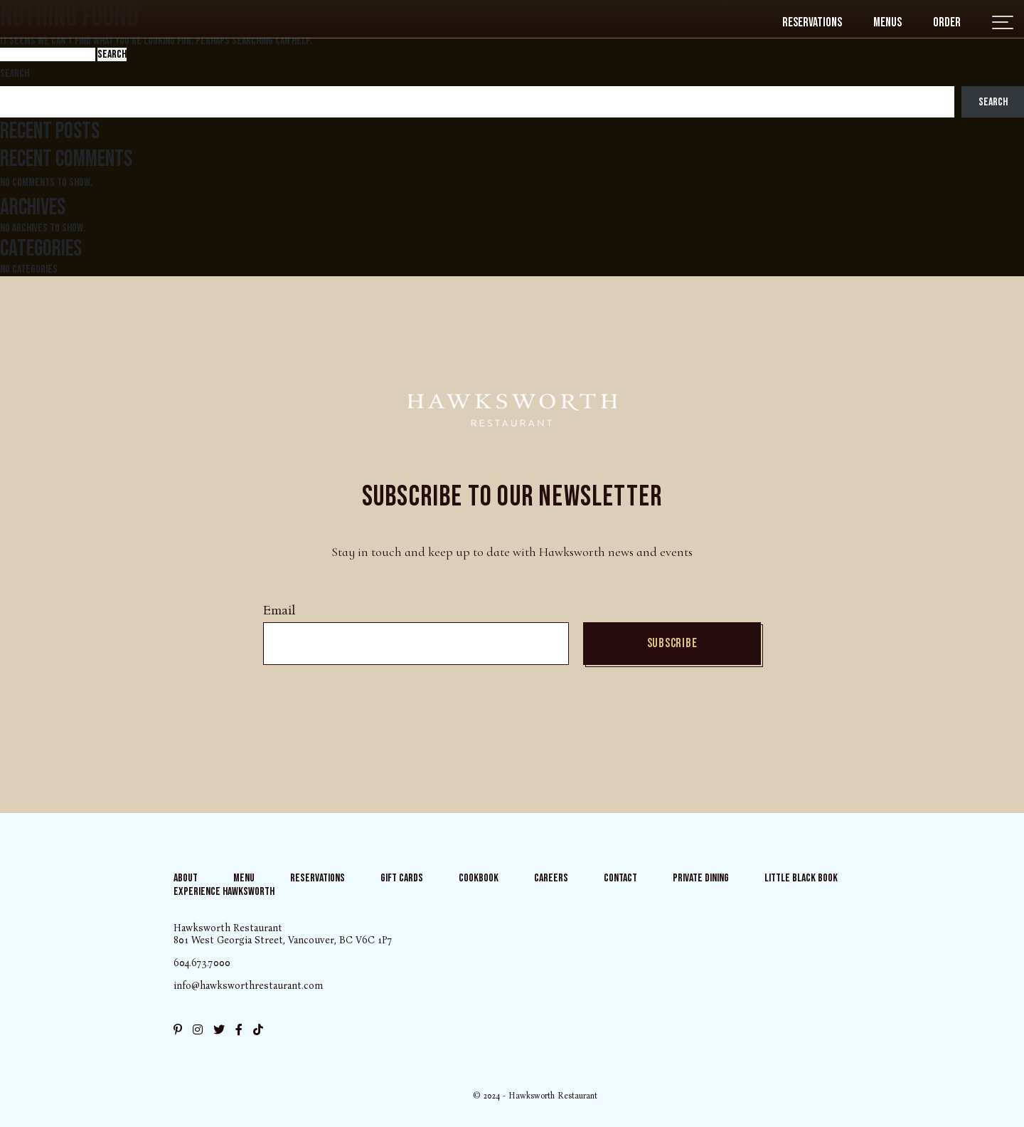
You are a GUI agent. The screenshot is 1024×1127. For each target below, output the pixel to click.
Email (279, 610)
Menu (244, 878)
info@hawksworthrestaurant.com (248, 986)
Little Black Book (801, 878)
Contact (620, 878)
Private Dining (701, 878)
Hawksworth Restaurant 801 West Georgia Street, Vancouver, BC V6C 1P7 (283, 934)
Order (947, 22)
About (186, 878)
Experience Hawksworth (224, 891)
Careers (551, 878)
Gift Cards (401, 878)
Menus (887, 22)
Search (14, 73)
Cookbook (478, 878)
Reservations (812, 22)
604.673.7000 (202, 963)
